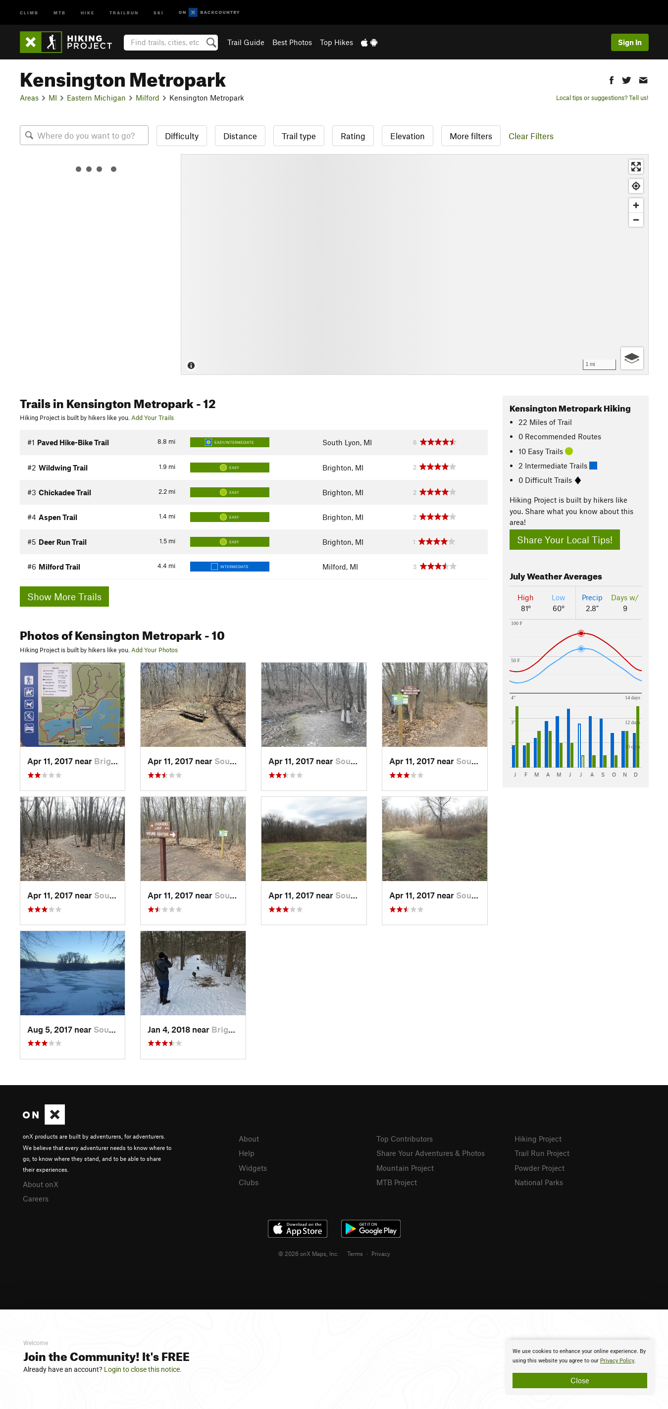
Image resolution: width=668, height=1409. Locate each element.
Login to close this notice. (143, 1369)
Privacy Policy (617, 1360)
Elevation (407, 136)
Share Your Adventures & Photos (430, 1152)
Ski (159, 12)
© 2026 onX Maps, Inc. (308, 1253)
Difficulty (182, 136)
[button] (611, 79)
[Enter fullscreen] (636, 166)
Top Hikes (336, 42)
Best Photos (292, 42)
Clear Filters (531, 136)
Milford (147, 97)
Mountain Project (405, 1167)
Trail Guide (245, 42)
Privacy (380, 1253)
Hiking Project (538, 1138)
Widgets (253, 1167)
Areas (29, 97)
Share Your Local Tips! (565, 539)
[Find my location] (636, 186)
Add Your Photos (154, 650)
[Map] (414, 264)
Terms (355, 1253)
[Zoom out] (636, 219)
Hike (88, 12)
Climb (29, 12)
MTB (59, 12)
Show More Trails (64, 596)
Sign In (630, 42)
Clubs (248, 1182)
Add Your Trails (152, 417)
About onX (40, 1184)
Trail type (299, 136)
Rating (353, 136)
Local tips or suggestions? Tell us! (602, 98)
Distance (240, 136)
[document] (580, 1367)
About (249, 1138)
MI (53, 97)
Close (579, 1380)
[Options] (632, 358)
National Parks (538, 1182)
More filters (471, 136)
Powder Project (539, 1167)
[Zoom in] (636, 205)
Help (247, 1152)
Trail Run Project (541, 1152)
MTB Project (396, 1182)
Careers (36, 1198)
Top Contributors (404, 1138)
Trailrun (124, 12)
